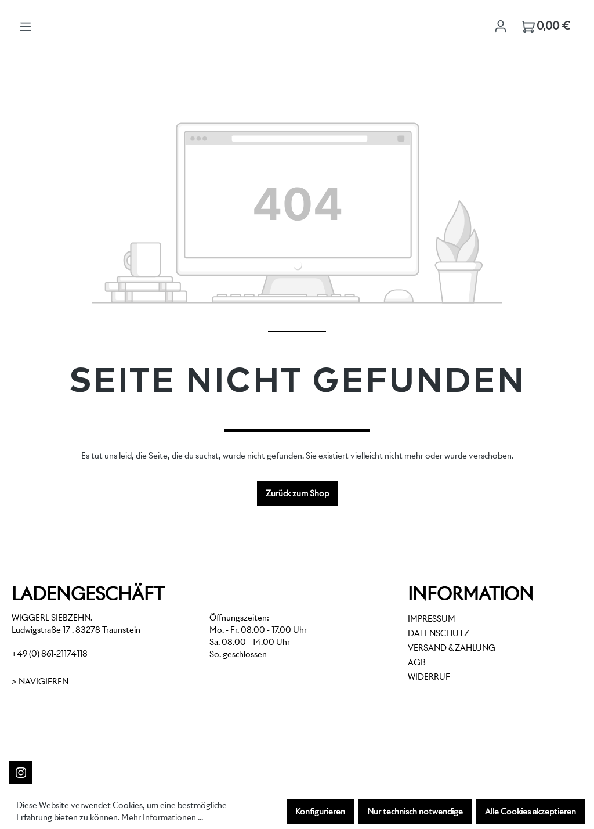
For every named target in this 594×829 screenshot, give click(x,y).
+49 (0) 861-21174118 (50, 653)
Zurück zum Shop (297, 493)
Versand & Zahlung (451, 648)
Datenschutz (438, 633)
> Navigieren (40, 681)
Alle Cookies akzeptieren (530, 811)
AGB (417, 662)
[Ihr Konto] (501, 26)
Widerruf (429, 677)
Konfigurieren (320, 811)
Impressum (431, 619)
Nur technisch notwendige (415, 811)
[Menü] (25, 26)
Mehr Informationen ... (162, 817)
